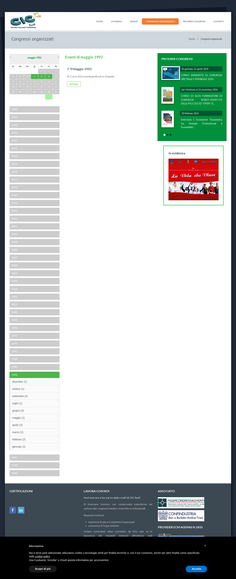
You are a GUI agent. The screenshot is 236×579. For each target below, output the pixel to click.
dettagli (73, 84)
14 (34, 81)
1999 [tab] (14, 320)
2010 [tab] (14, 234)
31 (56, 91)
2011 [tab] (14, 226)
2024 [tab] (14, 124)
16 (48, 81)
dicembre (19, 381)
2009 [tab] (14, 242)
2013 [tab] (14, 210)
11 (13, 81)
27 (13, 71)
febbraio (19, 439)
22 (41, 86)
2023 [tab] (14, 132)
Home (99, 21)
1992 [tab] (14, 374)
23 (48, 86)
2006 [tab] (14, 265)
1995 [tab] (14, 351)
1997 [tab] (14, 335)
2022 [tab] (14, 140)
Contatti (218, 21)
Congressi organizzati (160, 21)
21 (34, 86)
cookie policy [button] (42, 556)
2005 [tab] (14, 273)
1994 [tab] (14, 359)
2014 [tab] (14, 203)
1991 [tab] (14, 457)
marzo (17, 432)
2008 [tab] (14, 249)
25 (13, 91)
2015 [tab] (14, 195)
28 (20, 71)
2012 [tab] (14, 218)
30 (34, 71)
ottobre (18, 388)
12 (20, 81)
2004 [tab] (14, 280)
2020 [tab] (14, 156)
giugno (18, 410)
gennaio (18, 446)
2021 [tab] (14, 148)
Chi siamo (116, 21)
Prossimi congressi (194, 21)
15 (41, 81)
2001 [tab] (14, 304)
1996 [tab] (14, 343)
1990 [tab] (14, 465)
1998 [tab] (14, 327)
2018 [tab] (14, 171)
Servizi (134, 21)
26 (20, 91)
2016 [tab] (14, 187)
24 (56, 86)
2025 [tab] (14, 117)
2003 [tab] (14, 288)
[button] (205, 545)
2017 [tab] (14, 179)
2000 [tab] (14, 312)
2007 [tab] (14, 257)
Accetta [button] (196, 568)
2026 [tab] (14, 109)
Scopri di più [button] (43, 568)
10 (56, 76)
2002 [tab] (14, 296)
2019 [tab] (14, 163)
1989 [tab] (14, 473)
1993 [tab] (14, 367)
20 (27, 86)
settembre (20, 396)
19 (20, 86)
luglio (17, 403)
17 (56, 81)
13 (27, 81)
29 (27, 71)
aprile (17, 425)
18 (13, 86)
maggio (18, 417)
